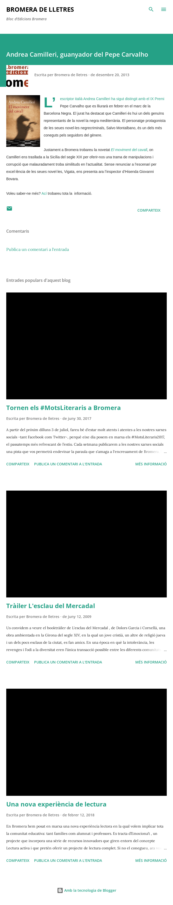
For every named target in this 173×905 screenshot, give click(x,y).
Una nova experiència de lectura (56, 804)
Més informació (151, 463)
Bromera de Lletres (40, 9)
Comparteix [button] (149, 210)
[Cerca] (151, 9)
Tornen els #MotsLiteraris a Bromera (63, 407)
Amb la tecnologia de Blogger (86, 890)
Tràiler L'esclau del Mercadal (50, 605)
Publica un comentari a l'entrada (37, 249)
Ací (44, 193)
